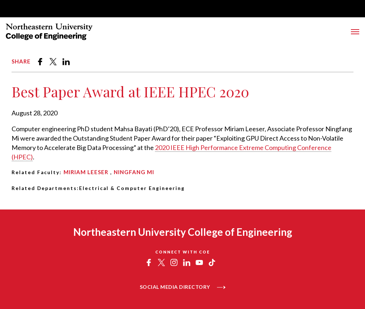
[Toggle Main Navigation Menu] (355, 32)
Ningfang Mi (134, 172)
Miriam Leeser (86, 172)
